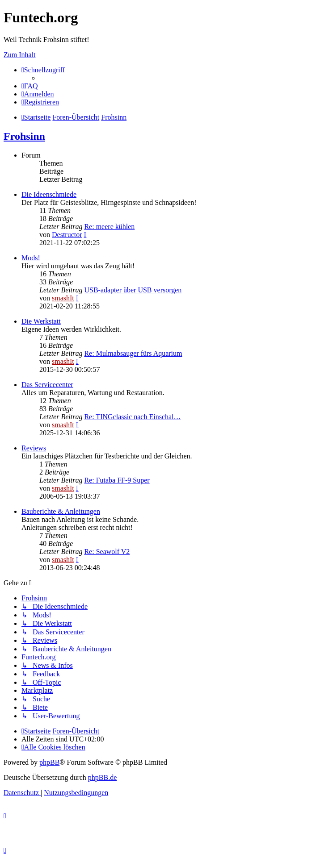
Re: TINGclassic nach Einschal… (132, 417)
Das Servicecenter (47, 384)
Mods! (30, 258)
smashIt (63, 298)
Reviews (33, 448)
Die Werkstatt (41, 321)
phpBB (49, 762)
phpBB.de (102, 777)
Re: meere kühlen (109, 226)
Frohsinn (24, 136)
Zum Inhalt (20, 54)
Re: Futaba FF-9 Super (116, 480)
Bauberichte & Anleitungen (60, 511)
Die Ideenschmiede (48, 194)
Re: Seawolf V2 (107, 551)
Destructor (67, 234)
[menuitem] (29, 86)
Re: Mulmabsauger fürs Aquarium (133, 353)
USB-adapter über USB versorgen (132, 290)
